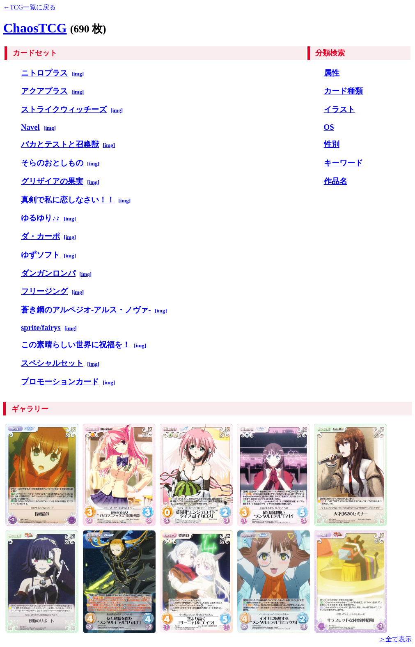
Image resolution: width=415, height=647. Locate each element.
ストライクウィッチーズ (64, 109)
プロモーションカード (60, 381)
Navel (30, 127)
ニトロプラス (44, 73)
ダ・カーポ (40, 236)
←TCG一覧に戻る (29, 7)
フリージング (44, 291)
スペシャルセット (52, 363)
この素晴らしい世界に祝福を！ (75, 344)
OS (329, 127)
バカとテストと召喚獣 (60, 144)
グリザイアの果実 (52, 181)
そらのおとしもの (52, 162)
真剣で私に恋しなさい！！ (68, 199)
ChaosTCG (35, 28)
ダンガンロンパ (48, 273)
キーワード (343, 162)
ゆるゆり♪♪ (40, 217)
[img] (77, 74)
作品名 (335, 181)
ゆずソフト (40, 254)
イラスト (339, 109)
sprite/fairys (41, 327)
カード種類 (343, 91)
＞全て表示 (395, 639)
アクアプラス (44, 91)
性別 (331, 144)
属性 (331, 73)
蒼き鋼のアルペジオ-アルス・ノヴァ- (86, 309)
